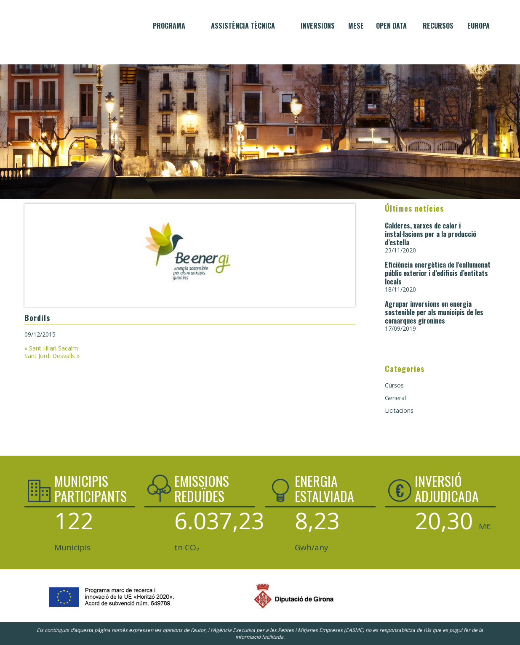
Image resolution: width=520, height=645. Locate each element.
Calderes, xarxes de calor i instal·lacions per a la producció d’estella (430, 233)
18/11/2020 (400, 289)
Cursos (394, 385)
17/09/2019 (400, 328)
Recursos (438, 26)
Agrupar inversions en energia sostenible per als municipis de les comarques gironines (434, 312)
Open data (391, 26)
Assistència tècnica (243, 26)
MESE (356, 26)
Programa (169, 26)
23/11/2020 (400, 250)
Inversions (318, 26)
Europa (478, 26)
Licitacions (399, 410)
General (395, 398)
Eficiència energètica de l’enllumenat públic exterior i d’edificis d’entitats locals (438, 273)
